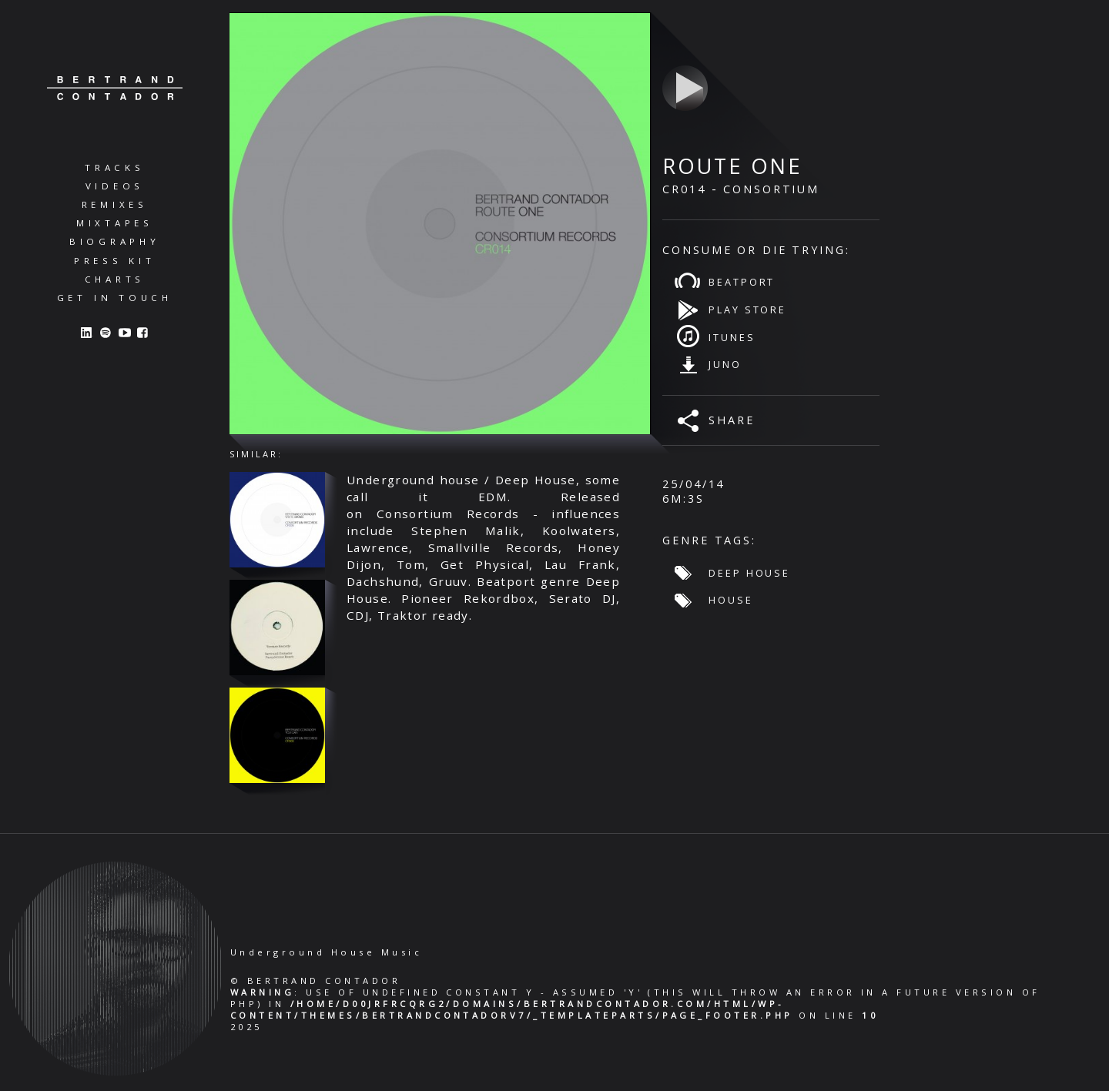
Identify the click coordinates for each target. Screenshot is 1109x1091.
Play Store (747, 309)
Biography (114, 241)
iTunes (732, 337)
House (730, 600)
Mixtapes (114, 223)
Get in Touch (115, 297)
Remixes (115, 204)
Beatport (742, 282)
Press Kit (115, 260)
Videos (115, 186)
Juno (725, 364)
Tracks (115, 167)
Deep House (749, 573)
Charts (115, 279)
